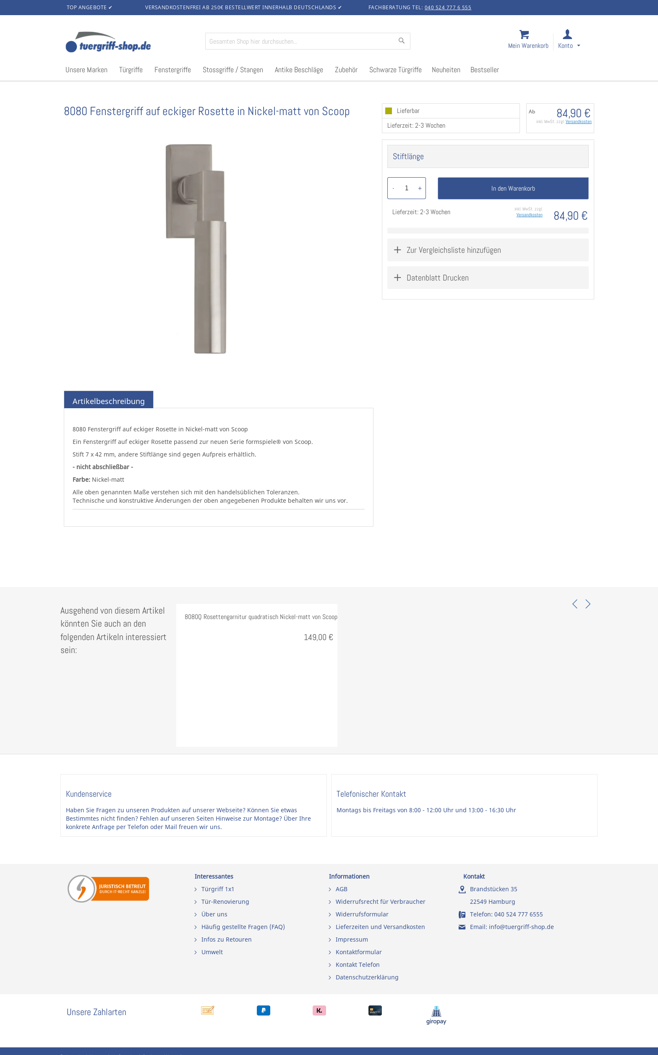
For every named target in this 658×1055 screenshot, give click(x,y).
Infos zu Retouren (226, 939)
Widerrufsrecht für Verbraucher (381, 901)
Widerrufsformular (362, 914)
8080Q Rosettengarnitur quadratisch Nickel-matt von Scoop (261, 616)
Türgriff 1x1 (218, 889)
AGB (341, 889)
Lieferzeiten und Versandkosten (380, 927)
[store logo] (132, 42)
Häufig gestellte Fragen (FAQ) (243, 927)
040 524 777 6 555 (448, 7)
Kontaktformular (359, 952)
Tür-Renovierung (225, 901)
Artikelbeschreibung (109, 401)
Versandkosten (579, 121)
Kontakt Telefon (358, 964)
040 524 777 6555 (518, 914)
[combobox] (307, 41)
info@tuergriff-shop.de (521, 927)
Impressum (352, 939)
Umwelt (212, 952)
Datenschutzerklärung (367, 977)
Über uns (214, 914)
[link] (576, 43)
